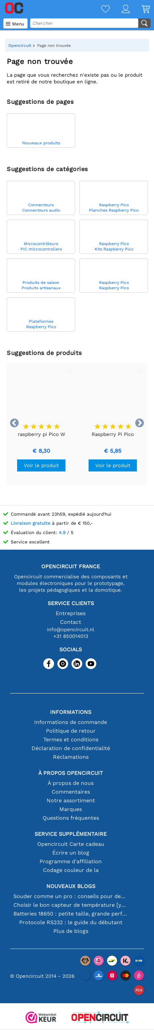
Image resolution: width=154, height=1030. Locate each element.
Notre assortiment (71, 800)
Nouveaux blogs (70, 886)
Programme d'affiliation (71, 861)
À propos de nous (71, 783)
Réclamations (71, 757)
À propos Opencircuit (70, 773)
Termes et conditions (70, 739)
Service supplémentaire (71, 834)
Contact (70, 622)
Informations (70, 712)
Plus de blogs (70, 931)
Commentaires (71, 792)
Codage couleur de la (71, 870)
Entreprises (71, 613)
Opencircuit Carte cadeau (70, 844)
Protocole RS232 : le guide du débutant (70, 922)
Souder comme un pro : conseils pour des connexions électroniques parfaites (70, 896)
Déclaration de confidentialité (71, 748)
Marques (70, 809)
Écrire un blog (70, 853)
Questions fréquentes (71, 818)
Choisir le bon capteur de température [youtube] (70, 905)
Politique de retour (71, 731)
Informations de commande (70, 722)
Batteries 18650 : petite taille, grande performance (70, 913)
